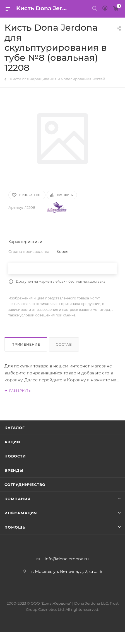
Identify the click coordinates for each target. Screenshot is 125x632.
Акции (12, 442)
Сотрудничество (24, 484)
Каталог (14, 427)
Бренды (13, 470)
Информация (20, 513)
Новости (15, 456)
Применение (25, 344)
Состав (64, 344)
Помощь (14, 527)
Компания (17, 499)
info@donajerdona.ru (67, 558)
